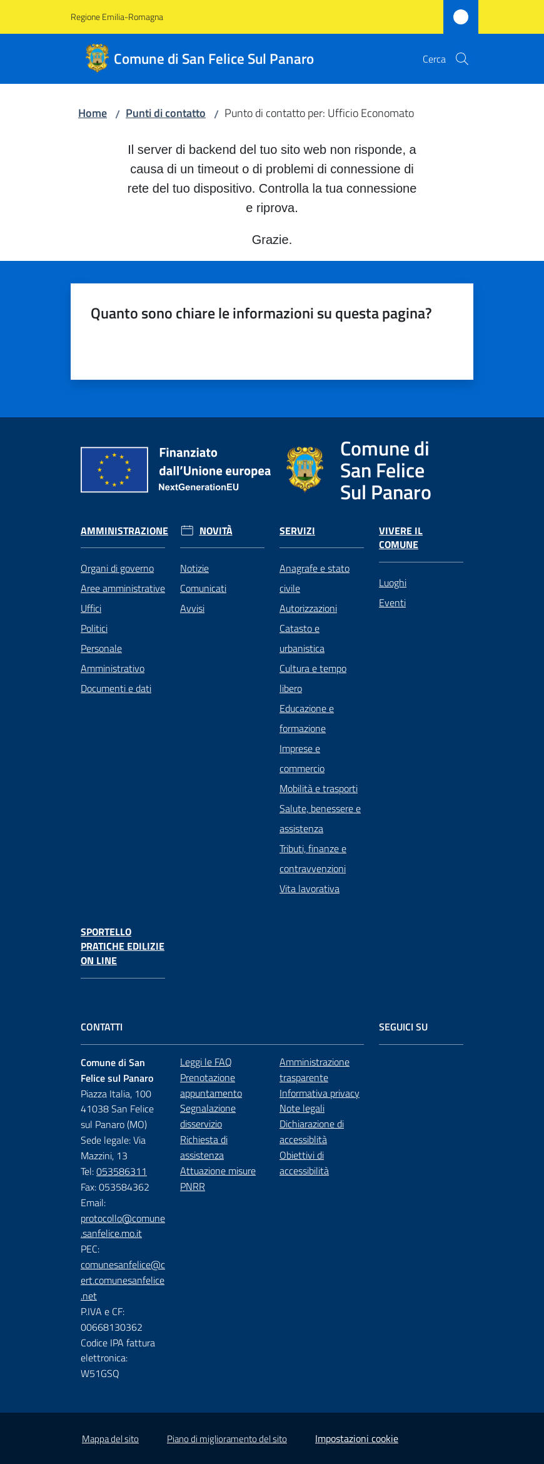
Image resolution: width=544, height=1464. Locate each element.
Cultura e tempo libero (313, 678)
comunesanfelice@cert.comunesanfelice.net (123, 1280)
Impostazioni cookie (356, 1438)
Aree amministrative (123, 588)
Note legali (302, 1108)
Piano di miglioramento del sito (227, 1438)
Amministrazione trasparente (315, 1069)
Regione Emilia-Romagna (117, 16)
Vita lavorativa (310, 888)
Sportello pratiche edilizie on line (122, 946)
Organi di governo (117, 568)
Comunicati (203, 588)
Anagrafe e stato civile (315, 578)
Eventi (392, 602)
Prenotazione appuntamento (211, 1085)
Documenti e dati (116, 688)
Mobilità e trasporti (319, 788)
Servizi (297, 531)
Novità (216, 531)
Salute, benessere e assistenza (320, 818)
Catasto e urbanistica (302, 638)
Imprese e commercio (302, 758)
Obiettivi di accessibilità (304, 1162)
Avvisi (192, 608)
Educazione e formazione (307, 718)
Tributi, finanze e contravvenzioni (313, 858)
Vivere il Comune (401, 538)
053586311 (121, 1171)
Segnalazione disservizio (208, 1116)
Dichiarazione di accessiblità (312, 1131)
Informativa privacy (320, 1093)
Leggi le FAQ (206, 1061)
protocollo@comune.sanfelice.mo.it (123, 1226)
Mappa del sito (110, 1438)
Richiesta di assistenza (204, 1147)
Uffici (91, 608)
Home (92, 112)
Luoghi (392, 582)
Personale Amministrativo (112, 658)
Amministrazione (124, 531)
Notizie (194, 568)
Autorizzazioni (308, 608)
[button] (462, 59)
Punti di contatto (166, 112)
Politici (94, 628)
